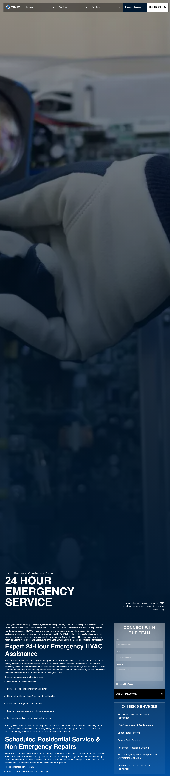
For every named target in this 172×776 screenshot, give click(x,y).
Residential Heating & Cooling (133, 747)
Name (118, 639)
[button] (40, 7)
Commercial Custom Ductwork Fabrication (134, 767)
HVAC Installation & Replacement (135, 725)
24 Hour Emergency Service (40, 573)
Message (119, 664)
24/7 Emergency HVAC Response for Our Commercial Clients (138, 756)
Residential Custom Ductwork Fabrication (133, 716)
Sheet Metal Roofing (129, 732)
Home (7, 573)
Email (118, 652)
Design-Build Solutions (129, 740)
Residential (19, 573)
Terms (130, 684)
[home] (14, 7)
